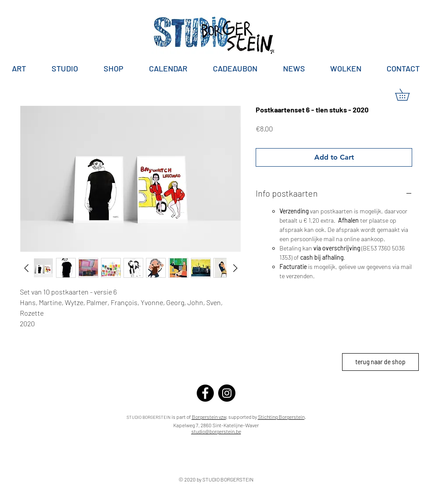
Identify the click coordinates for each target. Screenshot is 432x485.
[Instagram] (226, 393)
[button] (408, 95)
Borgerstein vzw (209, 417)
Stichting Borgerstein (281, 417)
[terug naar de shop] (380, 362)
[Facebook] (205, 393)
